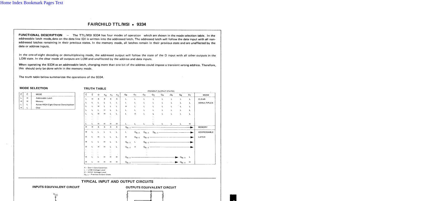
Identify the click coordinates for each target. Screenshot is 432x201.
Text (59, 2)
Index (17, 2)
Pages (49, 2)
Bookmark (33, 2)
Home (5, 2)
